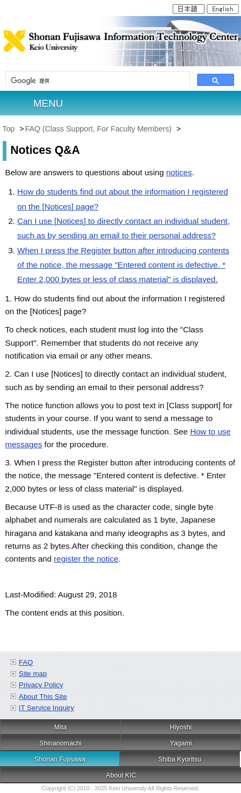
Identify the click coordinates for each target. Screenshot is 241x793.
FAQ (26, 662)
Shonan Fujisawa (59, 759)
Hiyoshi (181, 727)
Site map (33, 674)
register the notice (86, 558)
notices (179, 172)
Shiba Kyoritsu (179, 759)
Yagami (181, 743)
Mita (60, 727)
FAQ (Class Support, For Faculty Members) (99, 129)
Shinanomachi (61, 743)
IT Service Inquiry (46, 708)
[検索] (97, 81)
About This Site (43, 697)
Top (9, 129)
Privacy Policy (41, 685)
